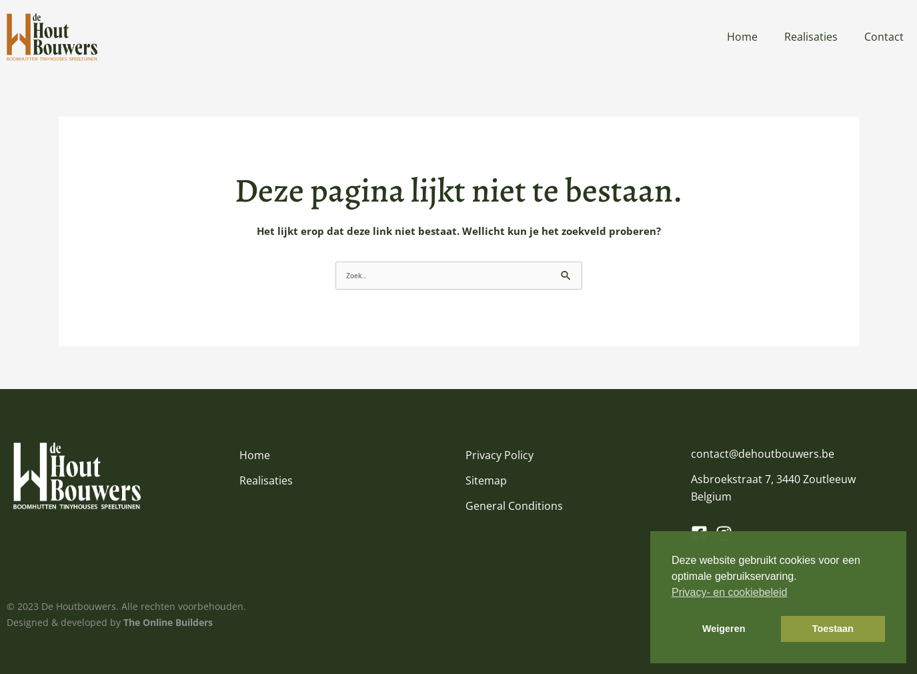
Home (742, 36)
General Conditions (514, 505)
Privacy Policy (500, 455)
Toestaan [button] (833, 628)
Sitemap (486, 480)
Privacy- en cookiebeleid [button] (729, 592)
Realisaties (811, 36)
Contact (884, 36)
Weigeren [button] (724, 628)
